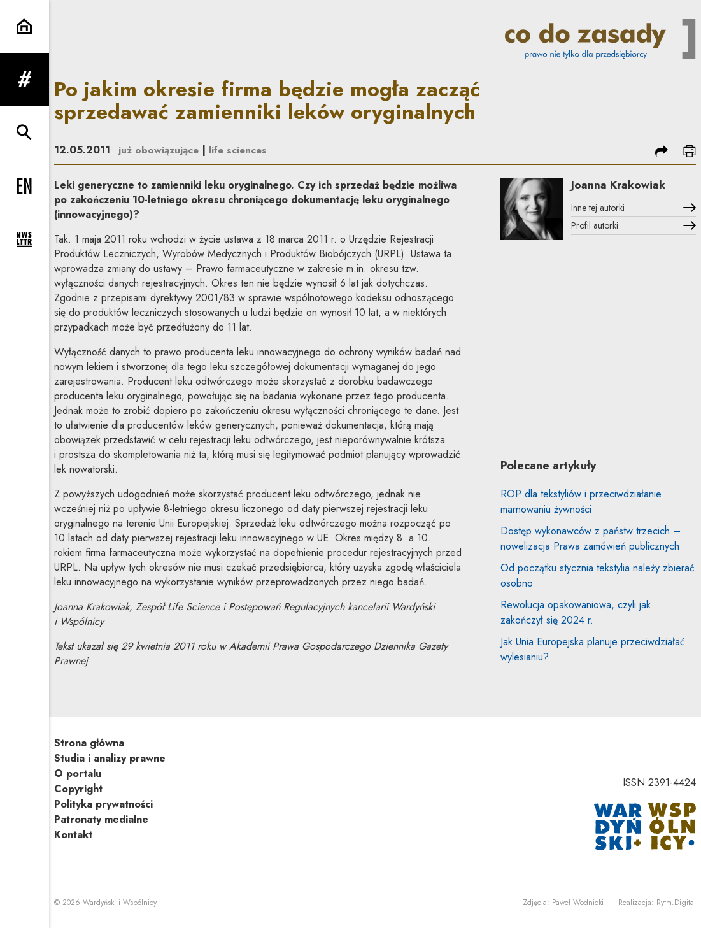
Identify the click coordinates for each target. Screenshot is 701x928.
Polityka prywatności (103, 804)
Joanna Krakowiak (624, 185)
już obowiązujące (160, 150)
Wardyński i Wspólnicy (120, 903)
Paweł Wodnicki (578, 903)
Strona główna (89, 743)
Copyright (78, 789)
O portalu (77, 773)
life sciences (242, 150)
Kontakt (73, 834)
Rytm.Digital (676, 903)
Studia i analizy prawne (110, 758)
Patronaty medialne (101, 819)
